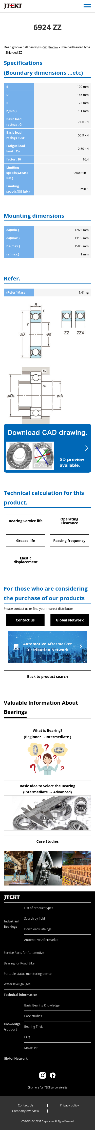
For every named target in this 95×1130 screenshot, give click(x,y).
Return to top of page (85, 892)
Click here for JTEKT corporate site (47, 1087)
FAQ (27, 1037)
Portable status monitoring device (27, 974)
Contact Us (25, 1105)
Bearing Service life (26, 520)
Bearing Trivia (33, 1026)
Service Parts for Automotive (24, 953)
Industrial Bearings (11, 924)
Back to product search (47, 676)
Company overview (25, 1111)
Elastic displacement (25, 560)
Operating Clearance (69, 521)
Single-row (50, 47)
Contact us (25, 620)
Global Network (70, 620)
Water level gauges (17, 984)
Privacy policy (69, 1105)
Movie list (30, 1048)
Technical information (20, 995)
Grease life (25, 540)
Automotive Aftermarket (41, 940)
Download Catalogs (37, 929)
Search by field (34, 918)
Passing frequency (69, 540)
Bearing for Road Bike (19, 963)
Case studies (33, 1016)
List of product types (38, 908)
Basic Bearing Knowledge (42, 1005)
